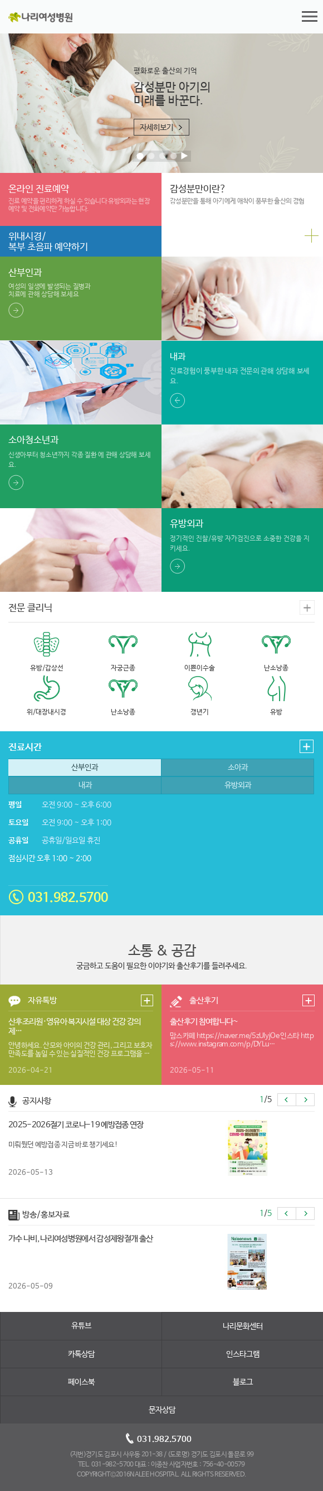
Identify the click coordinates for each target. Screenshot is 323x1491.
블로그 (243, 1382)
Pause (185, 157)
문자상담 (162, 1410)
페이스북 (81, 1382)
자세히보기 (156, 127)
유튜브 (81, 1325)
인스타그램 (243, 1354)
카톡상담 (81, 1354)
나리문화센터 (243, 1326)
